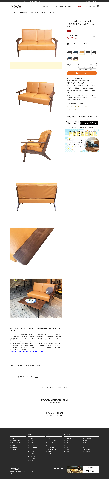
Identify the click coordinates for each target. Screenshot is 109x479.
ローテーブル (70, 106)
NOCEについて (14, 447)
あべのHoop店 (86, 445)
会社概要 (13, 438)
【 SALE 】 (80, 6)
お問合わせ (32, 460)
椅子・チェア (50, 442)
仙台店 (67, 440)
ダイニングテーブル (52, 440)
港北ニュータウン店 (87, 438)
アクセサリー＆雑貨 (52, 449)
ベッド (49, 444)
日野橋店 (67, 451)
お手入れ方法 (32, 455)
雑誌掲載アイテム (33, 444)
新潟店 (67, 442)
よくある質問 (32, 458)
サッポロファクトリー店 (71, 438)
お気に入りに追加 (88, 64)
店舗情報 (88, 1)
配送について (32, 456)
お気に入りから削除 (88, 67)
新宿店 (67, 445)
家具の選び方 (32, 453)
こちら (36, 377)
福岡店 (84, 447)
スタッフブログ (33, 449)
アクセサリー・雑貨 (72, 109)
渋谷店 (67, 447)
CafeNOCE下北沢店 (87, 449)
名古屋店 (84, 442)
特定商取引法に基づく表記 (16, 440)
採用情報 (13, 445)
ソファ (49, 438)
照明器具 (49, 451)
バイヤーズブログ (33, 447)
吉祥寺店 (67, 444)
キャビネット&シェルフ (52, 447)
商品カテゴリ (46, 6)
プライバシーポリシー (16, 444)
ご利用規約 (13, 449)
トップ (11, 12)
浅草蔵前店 (68, 449)
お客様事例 (32, 442)
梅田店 (84, 444)
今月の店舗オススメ (34, 445)
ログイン (84, 127)
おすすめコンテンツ (69, 6)
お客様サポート (94, 1)
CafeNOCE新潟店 (86, 451)
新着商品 (55, 6)
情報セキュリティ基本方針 (16, 442)
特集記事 (61, 6)
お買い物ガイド (33, 451)
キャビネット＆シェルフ (81, 106)
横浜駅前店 (85, 440)
